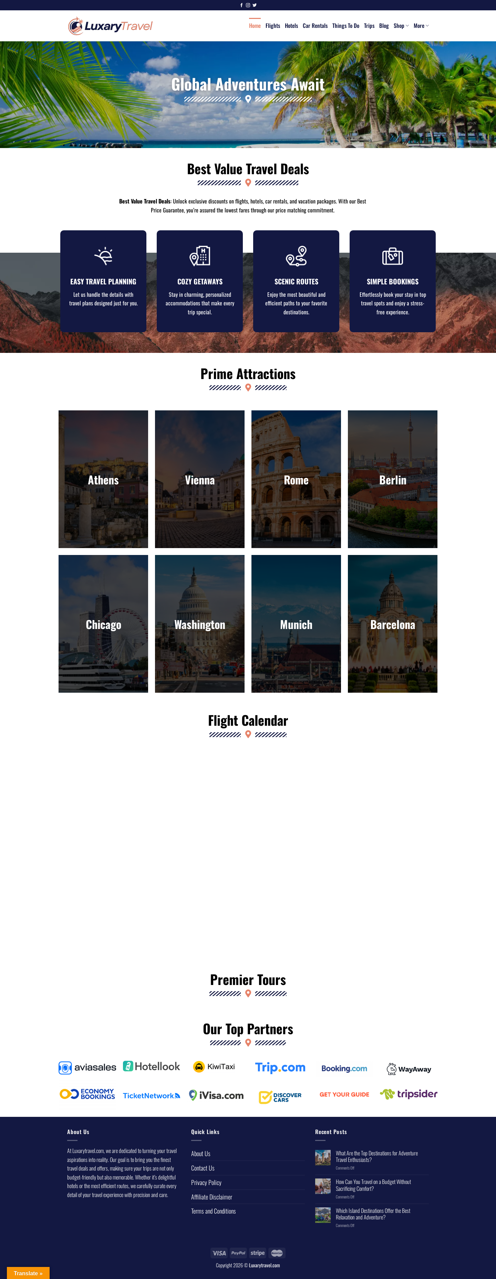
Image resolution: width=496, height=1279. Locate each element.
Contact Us (203, 1172)
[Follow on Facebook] (241, 5)
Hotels (291, 25)
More (421, 25)
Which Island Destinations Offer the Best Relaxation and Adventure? (373, 1218)
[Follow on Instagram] (248, 5)
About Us (200, 1158)
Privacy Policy (206, 1187)
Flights (273, 25)
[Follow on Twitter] (254, 5)
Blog (384, 25)
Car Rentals (315, 25)
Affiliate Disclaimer (211, 1201)
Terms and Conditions (213, 1215)
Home (255, 25)
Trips (369, 25)
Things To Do (345, 25)
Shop (401, 25)
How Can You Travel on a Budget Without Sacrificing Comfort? (373, 1189)
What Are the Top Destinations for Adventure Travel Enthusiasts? (377, 1161)
